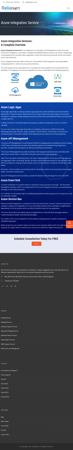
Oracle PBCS (5, 388)
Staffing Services (6, 318)
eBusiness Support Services (9, 335)
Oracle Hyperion (6, 375)
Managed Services (6, 322)
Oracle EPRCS (5, 397)
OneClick (3, 379)
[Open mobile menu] (69, 8)
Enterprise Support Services (9, 326)
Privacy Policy (5, 434)
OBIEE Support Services (8, 344)
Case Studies (5, 426)
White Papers (5, 421)
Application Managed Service (9, 331)
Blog (2, 417)
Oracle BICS (4, 383)
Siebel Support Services (8, 340)
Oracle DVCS (5, 392)
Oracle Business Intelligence (9, 370)
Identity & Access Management (10, 348)
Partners (3, 430)
